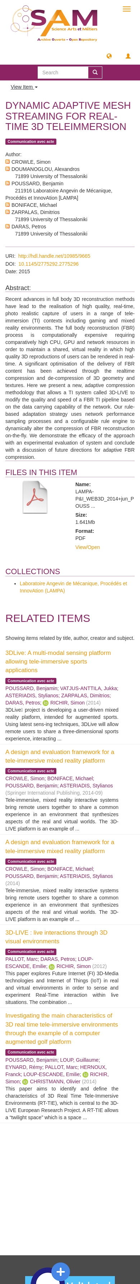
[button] (109, 56)
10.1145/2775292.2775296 (49, 264)
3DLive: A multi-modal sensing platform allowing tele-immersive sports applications (58, 662)
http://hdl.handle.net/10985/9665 (54, 256)
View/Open (87, 547)
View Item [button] (24, 87)
